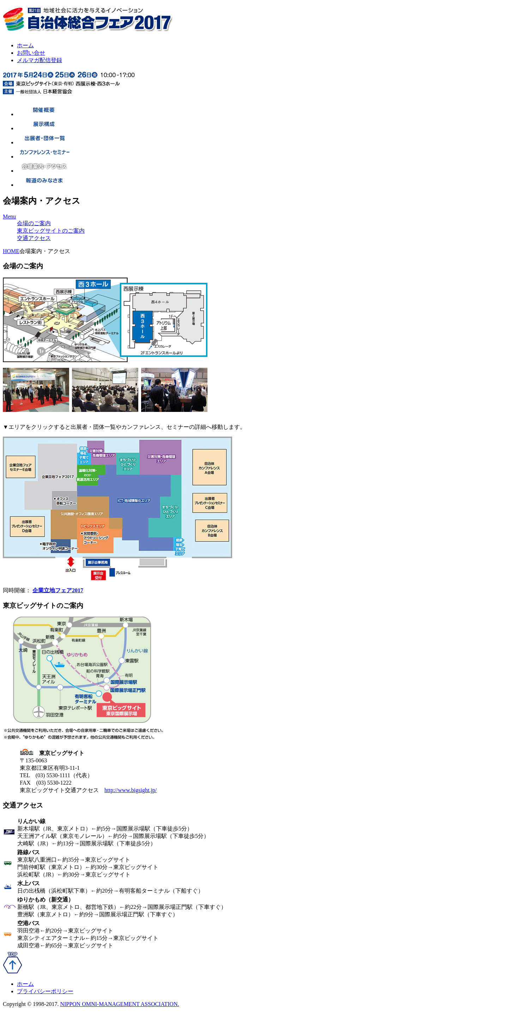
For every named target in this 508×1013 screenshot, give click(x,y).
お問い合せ (31, 53)
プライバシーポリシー (45, 991)
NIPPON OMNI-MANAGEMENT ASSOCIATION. (119, 1004)
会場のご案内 (34, 223)
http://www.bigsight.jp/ (130, 790)
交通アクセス (34, 238)
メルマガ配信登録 (39, 60)
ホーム (25, 45)
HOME (11, 251)
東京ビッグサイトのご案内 (51, 231)
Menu (9, 217)
